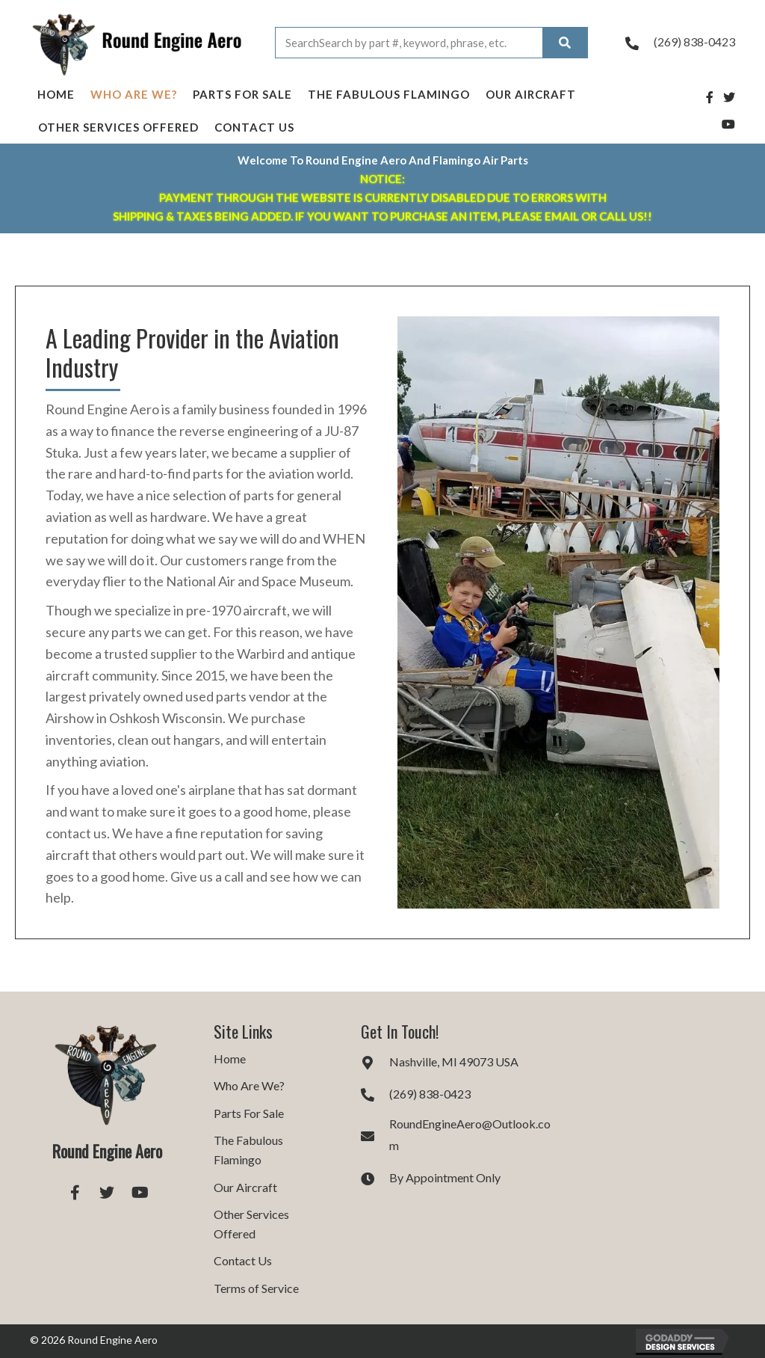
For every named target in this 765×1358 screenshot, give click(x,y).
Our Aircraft (531, 94)
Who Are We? (133, 94)
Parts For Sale (242, 94)
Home (56, 94)
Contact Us (254, 127)
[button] (74, 1192)
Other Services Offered (118, 127)
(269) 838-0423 (694, 41)
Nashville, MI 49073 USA (453, 1061)
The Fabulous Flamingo (389, 94)
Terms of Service (256, 1288)
